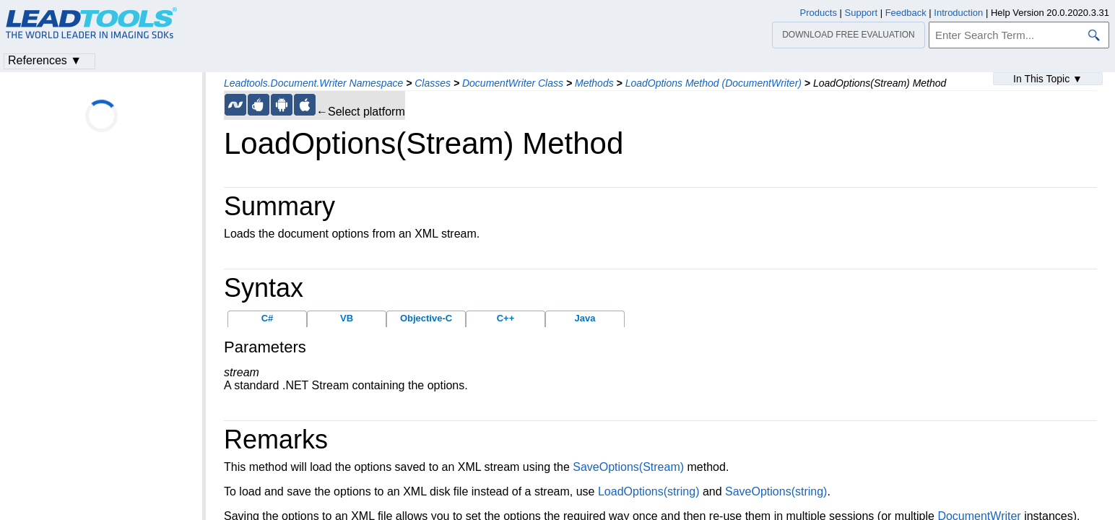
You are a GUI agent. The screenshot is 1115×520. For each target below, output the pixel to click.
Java (585, 318)
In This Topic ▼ (1048, 78)
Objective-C (426, 318)
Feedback (906, 12)
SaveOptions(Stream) (628, 467)
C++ (506, 318)
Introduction (958, 12)
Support (861, 12)
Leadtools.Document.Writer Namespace (313, 83)
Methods (594, 83)
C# (267, 318)
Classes (433, 83)
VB (346, 318)
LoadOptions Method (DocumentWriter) (713, 83)
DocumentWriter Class (512, 83)
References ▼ (45, 60)
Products (818, 12)
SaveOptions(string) (776, 491)
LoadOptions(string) (649, 491)
